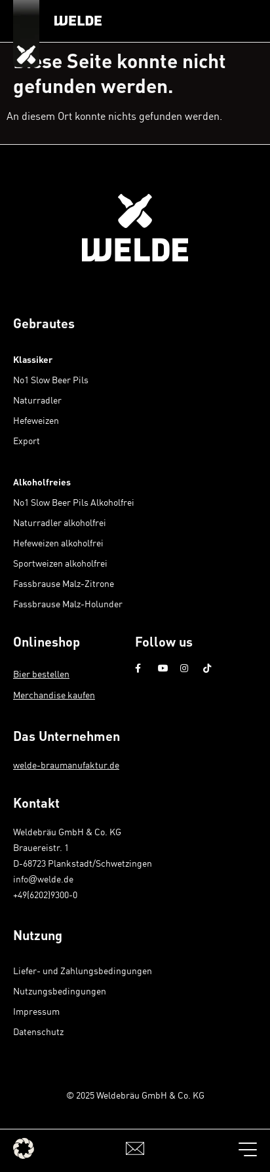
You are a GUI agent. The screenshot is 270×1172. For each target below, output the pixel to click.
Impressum (36, 1011)
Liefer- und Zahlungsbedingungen (82, 970)
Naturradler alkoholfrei (59, 522)
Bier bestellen (41, 673)
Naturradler (37, 400)
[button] (23, 1148)
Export (26, 440)
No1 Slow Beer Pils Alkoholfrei (73, 502)
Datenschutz (38, 1031)
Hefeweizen (36, 420)
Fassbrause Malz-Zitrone (63, 583)
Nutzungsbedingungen (59, 990)
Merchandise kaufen (54, 694)
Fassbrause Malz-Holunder (68, 603)
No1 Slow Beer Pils (50, 379)
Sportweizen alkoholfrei (60, 563)
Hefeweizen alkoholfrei (58, 542)
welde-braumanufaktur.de (66, 764)
